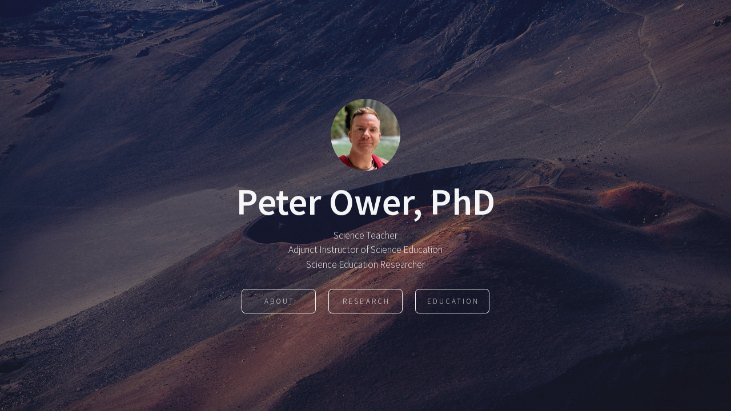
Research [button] (366, 302)
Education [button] (453, 302)
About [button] (279, 302)
